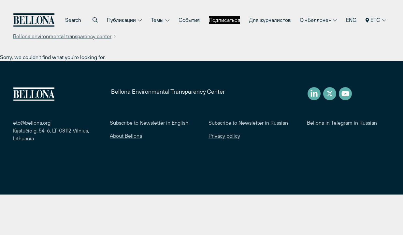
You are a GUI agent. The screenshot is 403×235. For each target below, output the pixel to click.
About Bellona (126, 136)
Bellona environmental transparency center (62, 36)
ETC (376, 20)
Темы (160, 20)
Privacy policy (224, 136)
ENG (351, 20)
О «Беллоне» (318, 20)
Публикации (124, 20)
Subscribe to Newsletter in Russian (248, 123)
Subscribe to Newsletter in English (149, 123)
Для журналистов (270, 20)
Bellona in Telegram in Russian (342, 123)
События (189, 20)
